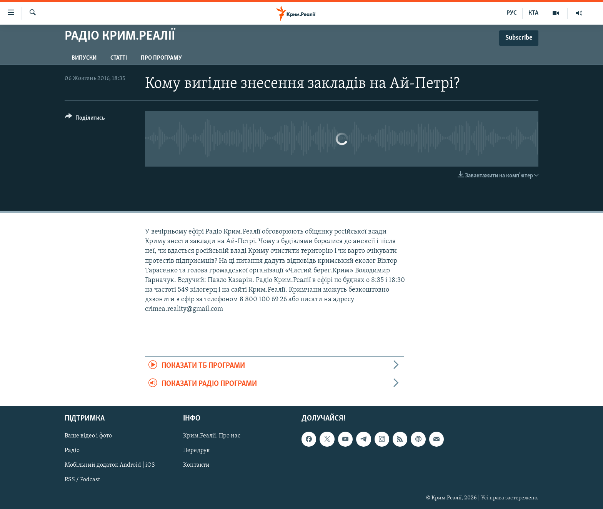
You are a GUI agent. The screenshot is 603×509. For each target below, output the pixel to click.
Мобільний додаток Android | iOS (110, 465)
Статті (118, 58)
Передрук (196, 451)
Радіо (72, 451)
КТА (533, 13)
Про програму (161, 58)
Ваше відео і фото (88, 436)
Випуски (84, 58)
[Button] (85, 119)
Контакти (196, 465)
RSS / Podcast (82, 480)
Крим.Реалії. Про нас (211, 436)
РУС (511, 13)
